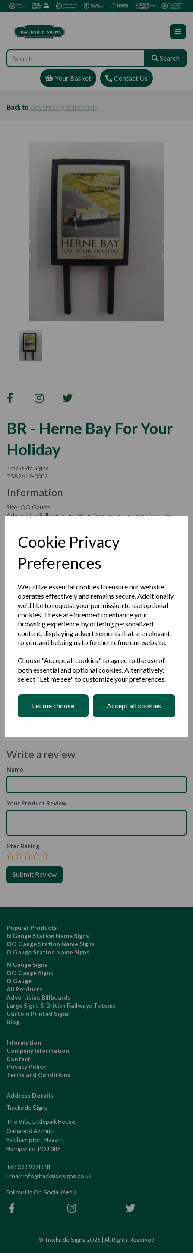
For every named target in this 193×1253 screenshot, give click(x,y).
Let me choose (53, 705)
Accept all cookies (134, 705)
